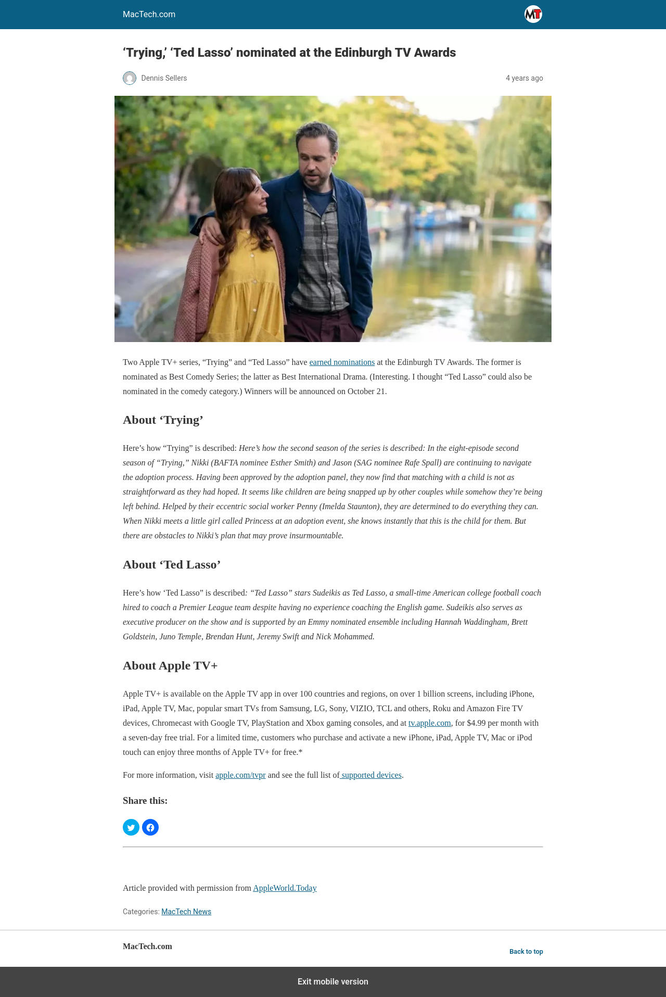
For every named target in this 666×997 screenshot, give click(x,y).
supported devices (371, 775)
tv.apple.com (429, 722)
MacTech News (186, 911)
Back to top (526, 951)
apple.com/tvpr (240, 775)
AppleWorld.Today (284, 888)
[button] (131, 827)
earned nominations (342, 362)
